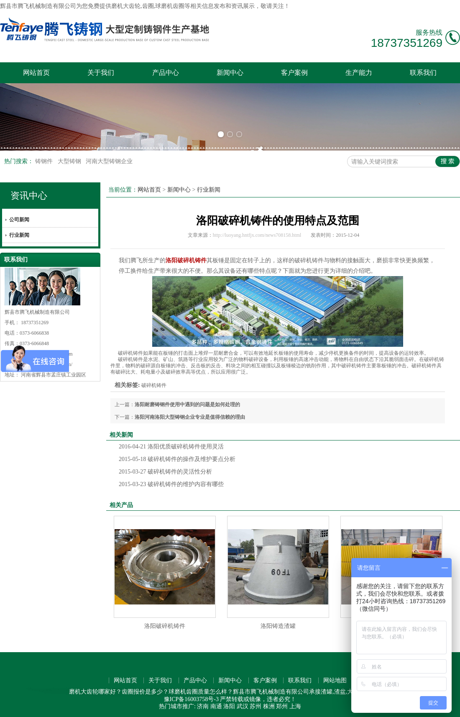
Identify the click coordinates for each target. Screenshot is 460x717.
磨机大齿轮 (126, 6)
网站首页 (36, 72)
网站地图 (335, 680)
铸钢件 (44, 161)
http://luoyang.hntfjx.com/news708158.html (257, 235)
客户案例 (294, 72)
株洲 (269, 706)
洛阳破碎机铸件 (164, 626)
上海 (295, 706)
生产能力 (358, 72)
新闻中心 (230, 72)
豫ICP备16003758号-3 (191, 699)
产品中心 (165, 72)
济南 (203, 706)
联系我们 (423, 72)
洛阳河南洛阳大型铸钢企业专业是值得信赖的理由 (190, 417)
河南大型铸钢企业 (109, 161)
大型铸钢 (70, 161)
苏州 (255, 706)
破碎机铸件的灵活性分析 (165, 472)
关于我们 (100, 72)
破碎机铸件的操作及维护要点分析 (177, 459)
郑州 (282, 706)
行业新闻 (19, 235)
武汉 (242, 706)
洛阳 (229, 706)
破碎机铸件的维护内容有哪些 (171, 484)
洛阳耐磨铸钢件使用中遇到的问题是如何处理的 (187, 404)
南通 (216, 706)
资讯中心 (28, 195)
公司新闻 (19, 220)
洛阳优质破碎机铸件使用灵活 (171, 446)
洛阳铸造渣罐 (278, 626)
